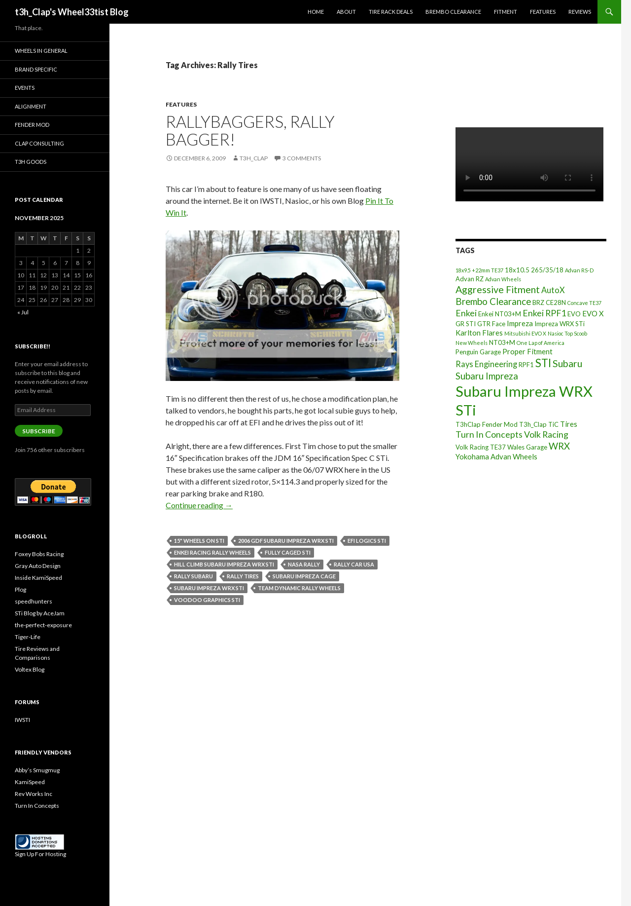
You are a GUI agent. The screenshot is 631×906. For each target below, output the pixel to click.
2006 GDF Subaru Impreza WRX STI (286, 540)
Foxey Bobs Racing (39, 554)
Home (316, 11)
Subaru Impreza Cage (304, 576)
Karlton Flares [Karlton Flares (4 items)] (479, 332)
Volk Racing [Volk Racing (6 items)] (546, 434)
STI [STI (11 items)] (543, 363)
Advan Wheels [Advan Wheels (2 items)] (503, 279)
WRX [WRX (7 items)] (559, 446)
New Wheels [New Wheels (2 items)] (472, 343)
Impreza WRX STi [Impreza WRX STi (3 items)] (559, 324)
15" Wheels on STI (199, 540)
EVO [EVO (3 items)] (574, 314)
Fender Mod (32, 124)
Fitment (505, 11)
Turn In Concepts (37, 805)
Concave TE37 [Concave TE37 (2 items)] (584, 303)
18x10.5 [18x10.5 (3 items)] (517, 270)
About (346, 11)
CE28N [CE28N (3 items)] (556, 302)
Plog (20, 589)
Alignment (30, 106)
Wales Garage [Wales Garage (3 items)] (527, 447)
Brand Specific (36, 69)
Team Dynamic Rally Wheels (299, 588)
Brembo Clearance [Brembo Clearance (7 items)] (493, 301)
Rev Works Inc (33, 793)
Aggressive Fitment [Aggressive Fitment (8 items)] (498, 289)
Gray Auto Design (38, 565)
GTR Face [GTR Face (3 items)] (491, 324)
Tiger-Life (27, 637)
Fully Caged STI (288, 552)
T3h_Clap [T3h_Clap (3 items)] (533, 424)
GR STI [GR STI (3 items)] (466, 324)
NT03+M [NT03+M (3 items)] (502, 342)
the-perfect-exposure (43, 625)
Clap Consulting (39, 143)
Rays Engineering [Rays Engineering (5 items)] (486, 364)
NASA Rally (304, 564)
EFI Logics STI (367, 540)
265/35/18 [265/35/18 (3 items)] (547, 270)
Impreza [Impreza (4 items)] (520, 323)
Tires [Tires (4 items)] (568, 423)
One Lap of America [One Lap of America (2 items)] (540, 343)
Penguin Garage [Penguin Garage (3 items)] (478, 352)
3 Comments (301, 158)
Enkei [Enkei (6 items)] (466, 312)
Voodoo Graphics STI (207, 600)
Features (543, 11)
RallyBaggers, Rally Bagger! (250, 130)
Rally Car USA (354, 564)
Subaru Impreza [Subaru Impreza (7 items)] (487, 376)
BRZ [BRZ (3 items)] (538, 302)
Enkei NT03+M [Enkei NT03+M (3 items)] (499, 314)
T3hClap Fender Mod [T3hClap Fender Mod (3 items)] (487, 424)
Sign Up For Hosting (40, 854)
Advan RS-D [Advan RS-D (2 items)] (579, 270)
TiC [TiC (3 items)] (553, 424)
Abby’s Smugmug (37, 770)
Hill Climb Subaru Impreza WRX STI (224, 564)
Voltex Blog (29, 669)
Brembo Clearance (453, 11)
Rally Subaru (193, 576)
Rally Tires (243, 576)
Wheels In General (41, 50)
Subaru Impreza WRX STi (209, 588)
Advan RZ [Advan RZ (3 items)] (470, 279)
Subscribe (38, 431)
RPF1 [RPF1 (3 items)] (526, 365)
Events (25, 87)
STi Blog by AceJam (40, 613)
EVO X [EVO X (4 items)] (593, 313)
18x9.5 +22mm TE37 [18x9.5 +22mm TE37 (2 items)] (479, 270)
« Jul (23, 312)
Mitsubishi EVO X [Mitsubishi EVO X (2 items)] (525, 333)
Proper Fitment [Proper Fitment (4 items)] (527, 351)
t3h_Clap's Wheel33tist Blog (72, 11)
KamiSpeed (30, 782)
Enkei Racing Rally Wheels (212, 552)
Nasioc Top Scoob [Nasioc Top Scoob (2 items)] (567, 333)
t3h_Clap (254, 158)
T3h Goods (30, 161)
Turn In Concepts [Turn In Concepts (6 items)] (489, 434)
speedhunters (33, 601)
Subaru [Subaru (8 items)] (567, 363)
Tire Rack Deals (391, 11)
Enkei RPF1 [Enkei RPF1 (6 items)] (544, 312)
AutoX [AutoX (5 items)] (553, 290)
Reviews (579, 11)
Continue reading (199, 505)
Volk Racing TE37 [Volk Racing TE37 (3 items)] (481, 447)
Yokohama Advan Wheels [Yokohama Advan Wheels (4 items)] (496, 456)
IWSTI (22, 719)
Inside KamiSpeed (38, 577)
